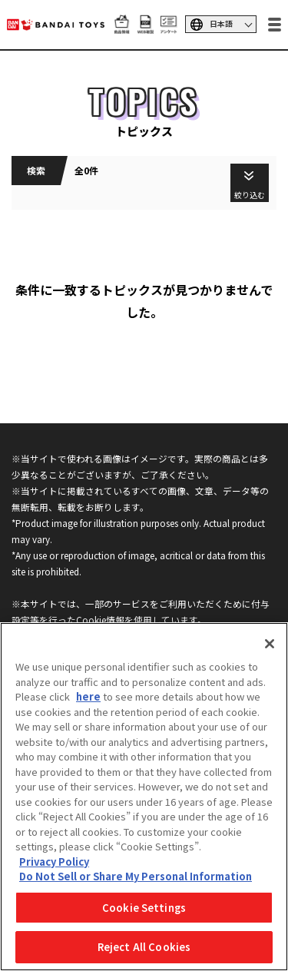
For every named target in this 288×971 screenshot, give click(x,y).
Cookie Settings (144, 907)
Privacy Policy (54, 861)
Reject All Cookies (144, 947)
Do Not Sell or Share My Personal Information (135, 876)
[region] (144, 796)
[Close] (269, 644)
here (88, 696)
